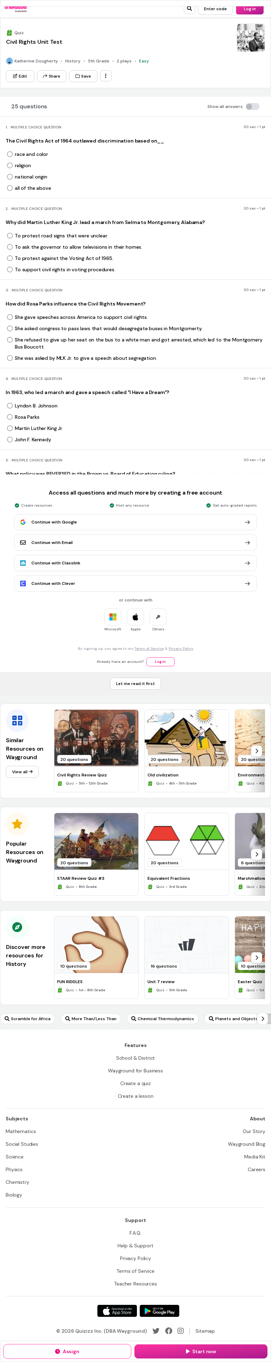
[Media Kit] (254, 1157)
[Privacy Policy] (135, 1258)
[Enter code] (215, 9)
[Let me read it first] (135, 684)
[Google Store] (159, 1311)
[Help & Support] (135, 1245)
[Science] (15, 1157)
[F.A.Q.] (135, 1233)
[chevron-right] (256, 751)
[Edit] (20, 76)
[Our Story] (254, 1131)
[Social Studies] (22, 1144)
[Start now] (201, 1351)
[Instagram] (180, 1331)
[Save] (83, 76)
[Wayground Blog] (246, 1144)
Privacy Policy (181, 648)
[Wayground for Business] (135, 1070)
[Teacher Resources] (135, 1284)
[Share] (51, 76)
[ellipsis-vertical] (106, 75)
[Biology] (14, 1195)
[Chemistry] (17, 1182)
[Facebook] (168, 1331)
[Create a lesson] (135, 1096)
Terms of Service (149, 648)
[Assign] (67, 1351)
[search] (189, 8)
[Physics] (14, 1169)
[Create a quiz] (135, 1083)
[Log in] (250, 9)
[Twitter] (155, 1331)
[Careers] (256, 1169)
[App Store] (117, 1311)
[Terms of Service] (135, 1271)
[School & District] (135, 1058)
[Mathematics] (21, 1131)
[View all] (22, 772)
